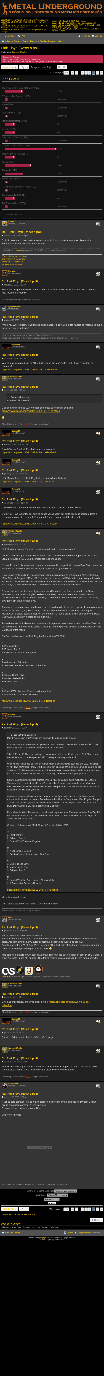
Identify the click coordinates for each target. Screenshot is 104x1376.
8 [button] (86, 73)
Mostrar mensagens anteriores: (52, 1191)
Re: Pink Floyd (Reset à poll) (22, 232)
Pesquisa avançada (64, 67)
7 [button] (82, 73)
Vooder (11, 917)
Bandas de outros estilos (51, 41)
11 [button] (97, 73)
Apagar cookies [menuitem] (84, 1233)
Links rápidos (11, 36)
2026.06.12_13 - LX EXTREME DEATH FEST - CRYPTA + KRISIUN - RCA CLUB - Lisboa (24, 27)
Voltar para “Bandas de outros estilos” (19, 1214)
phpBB (45, 1238)
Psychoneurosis (14, 307)
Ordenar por (52, 1195)
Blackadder (13, 1084)
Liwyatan (12, 271)
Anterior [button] (72, 73)
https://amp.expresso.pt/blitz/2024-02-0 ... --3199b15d (29, 369)
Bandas (33, 41)
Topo (101, 267)
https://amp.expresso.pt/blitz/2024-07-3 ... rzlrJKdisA (28, 481)
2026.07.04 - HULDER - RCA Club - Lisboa (69, 21)
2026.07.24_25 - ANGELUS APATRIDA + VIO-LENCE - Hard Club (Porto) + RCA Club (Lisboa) (76, 26)
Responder (8, 67)
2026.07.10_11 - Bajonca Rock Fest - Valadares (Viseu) (74, 23)
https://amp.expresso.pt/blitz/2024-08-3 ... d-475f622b (29, 523)
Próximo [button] (101, 73)
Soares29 (16, 345)
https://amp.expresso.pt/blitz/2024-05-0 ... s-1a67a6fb (29, 452)
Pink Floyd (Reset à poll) (20, 48)
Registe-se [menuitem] (85, 36)
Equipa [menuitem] (70, 1233)
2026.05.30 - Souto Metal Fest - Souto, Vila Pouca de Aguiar (25, 20)
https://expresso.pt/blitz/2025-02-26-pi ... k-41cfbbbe (28, 701)
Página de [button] (66, 73)
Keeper (11, 222)
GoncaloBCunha (19, 52)
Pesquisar (59, 67)
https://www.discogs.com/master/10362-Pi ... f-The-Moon (31, 411)
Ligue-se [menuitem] (98, 36)
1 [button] (76, 73)
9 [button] (89, 73)
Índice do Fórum (12, 41)
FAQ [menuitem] (23, 36)
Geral (25, 41)
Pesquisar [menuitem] (101, 41)
